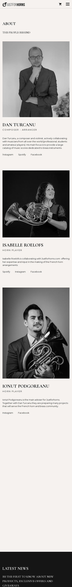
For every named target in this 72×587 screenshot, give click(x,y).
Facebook (36, 154)
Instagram (20, 271)
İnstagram (7, 154)
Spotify (22, 154)
